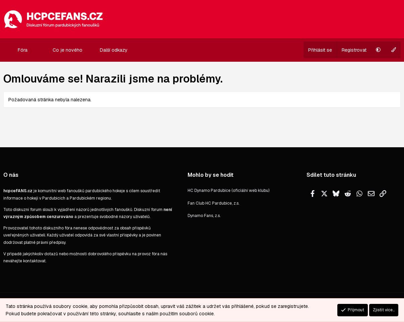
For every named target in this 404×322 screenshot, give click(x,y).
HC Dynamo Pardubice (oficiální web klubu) (228, 190)
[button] (33, 50)
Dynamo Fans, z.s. (204, 215)
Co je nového (67, 50)
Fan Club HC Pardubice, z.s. (213, 203)
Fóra (22, 50)
